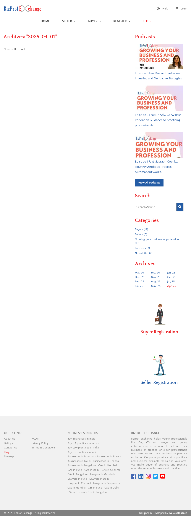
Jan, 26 (171, 272)
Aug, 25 (155, 281)
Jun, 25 (139, 286)
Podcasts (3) (142, 248)
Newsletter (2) (144, 253)
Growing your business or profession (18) (157, 241)
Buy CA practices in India (82, 443)
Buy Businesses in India (81, 438)
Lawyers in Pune (77, 478)
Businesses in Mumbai (80, 456)
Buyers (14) (141, 229)
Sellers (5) (141, 234)
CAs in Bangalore (77, 474)
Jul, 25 (171, 281)
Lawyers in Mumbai (102, 474)
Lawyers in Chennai (79, 483)
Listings (8, 443)
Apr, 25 (171, 286)
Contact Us (10, 447)
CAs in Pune (74, 469)
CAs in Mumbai (107, 465)
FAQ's (35, 438)
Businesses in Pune (107, 456)
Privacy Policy (40, 443)
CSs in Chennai (76, 492)
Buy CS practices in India (82, 452)
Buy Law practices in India (83, 447)
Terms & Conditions (44, 447)
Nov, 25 (155, 277)
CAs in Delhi (91, 469)
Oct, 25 (171, 277)
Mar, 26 (139, 272)
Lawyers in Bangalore (105, 483)
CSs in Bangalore (98, 492)
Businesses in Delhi (78, 461)
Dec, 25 (139, 277)
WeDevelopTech (178, 513)
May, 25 (156, 286)
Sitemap (9, 456)
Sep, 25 (139, 281)
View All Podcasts (149, 182)
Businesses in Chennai (106, 461)
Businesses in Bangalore (81, 465)
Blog (6, 452)
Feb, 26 (155, 272)
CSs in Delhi (111, 487)
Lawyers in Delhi (99, 478)
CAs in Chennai (111, 469)
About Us (9, 438)
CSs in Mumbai (76, 487)
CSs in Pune (95, 487)
